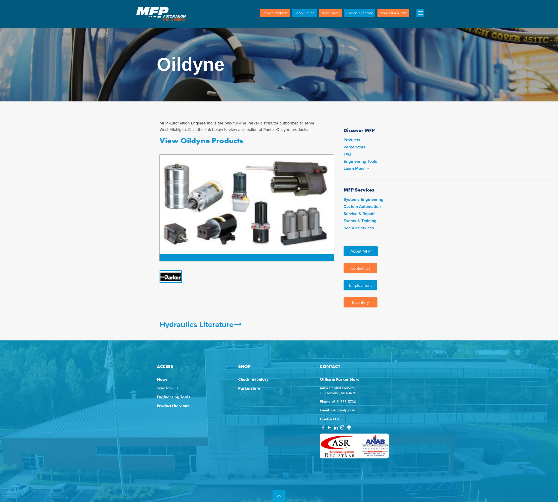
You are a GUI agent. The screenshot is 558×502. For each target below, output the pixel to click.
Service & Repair (359, 213)
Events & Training (360, 220)
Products (352, 139)
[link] (172, 276)
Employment (360, 285)
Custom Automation (362, 206)
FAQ (347, 154)
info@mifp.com (343, 410)
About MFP (360, 251)
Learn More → (357, 168)
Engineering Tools (360, 161)
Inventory (360, 302)
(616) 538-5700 (344, 401)
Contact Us (360, 268)
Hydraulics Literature (200, 324)
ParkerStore (355, 147)
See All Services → (361, 227)
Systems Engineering (363, 199)
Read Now (167, 388)
